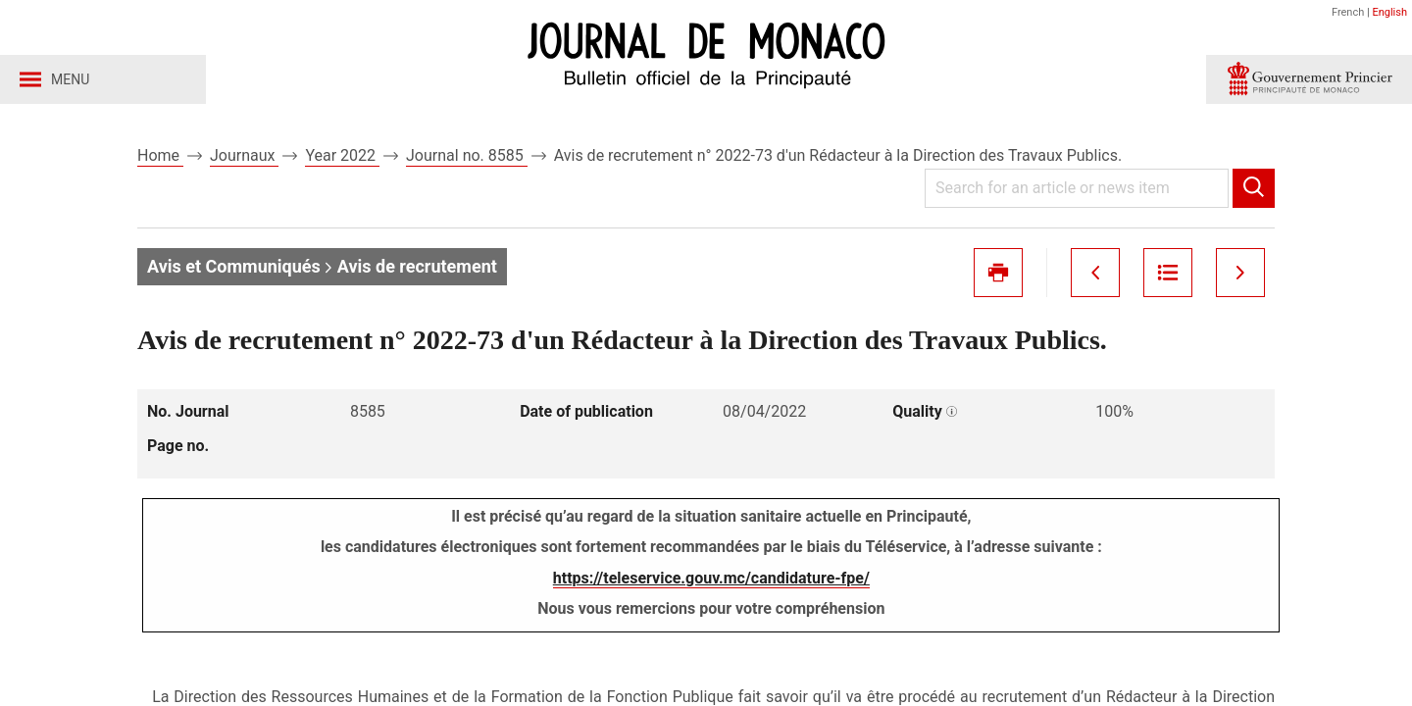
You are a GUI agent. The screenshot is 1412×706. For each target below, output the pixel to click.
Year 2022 (342, 155)
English (1389, 12)
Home (160, 155)
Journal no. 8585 (467, 155)
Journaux (244, 155)
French (1348, 12)
